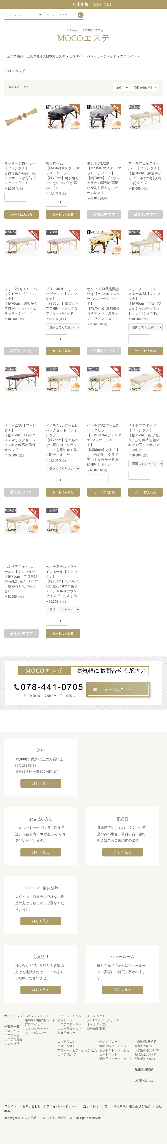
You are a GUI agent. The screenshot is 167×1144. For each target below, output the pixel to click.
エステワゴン (66, 1041)
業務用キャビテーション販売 (77, 1050)
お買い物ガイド (145, 1041)
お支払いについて (147, 1050)
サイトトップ (13, 1016)
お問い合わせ (144, 1080)
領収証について (145, 1054)
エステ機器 (12, 1043)
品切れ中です (104, 214)
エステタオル (66, 1046)
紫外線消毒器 (96, 1028)
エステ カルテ (66, 1054)
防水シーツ (65, 1020)
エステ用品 (12, 1035)
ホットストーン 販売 (114, 1050)
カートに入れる (21, 214)
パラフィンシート (37, 1016)
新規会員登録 (144, 1069)
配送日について (145, 1059)
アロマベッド (14, 71)
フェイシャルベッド (71, 1016)
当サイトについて (95, 1106)
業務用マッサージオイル (116, 1059)
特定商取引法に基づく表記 (132, 1106)
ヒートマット (108, 1054)
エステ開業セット (69, 1028)
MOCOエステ (83, 38)
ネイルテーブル (97, 1024)
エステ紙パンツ (35, 1033)
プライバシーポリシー (62, 1106)
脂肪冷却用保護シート (40, 1020)
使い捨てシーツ (109, 1041)
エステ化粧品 (13, 1039)
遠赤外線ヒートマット (114, 1046)
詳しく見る (41, 783)
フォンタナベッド (37, 1028)
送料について (144, 1046)
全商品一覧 (12, 1026)
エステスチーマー (69, 1024)
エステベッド (13, 1031)
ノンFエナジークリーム (103, 1020)
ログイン (10, 1106)
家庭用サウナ (66, 1033)
